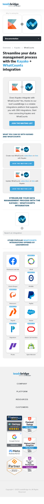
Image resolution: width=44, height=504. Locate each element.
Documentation (11, 38)
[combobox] (22, 233)
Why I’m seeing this (12, 13)
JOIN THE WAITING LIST (22, 123)
